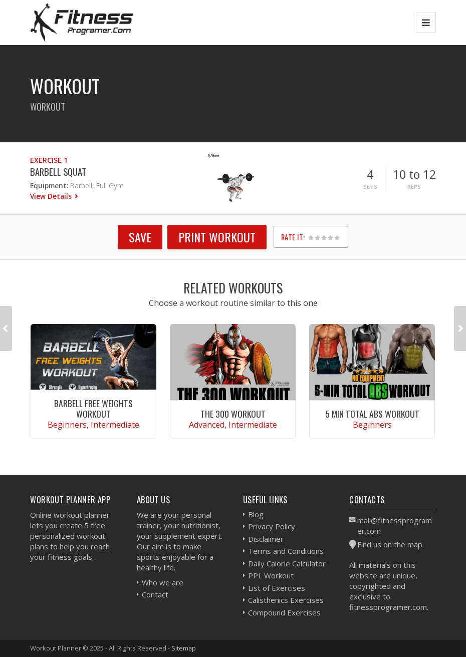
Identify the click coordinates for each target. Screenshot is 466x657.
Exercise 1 (49, 160)
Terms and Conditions (286, 551)
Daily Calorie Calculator (287, 563)
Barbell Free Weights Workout (93, 408)
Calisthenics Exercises (286, 600)
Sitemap (183, 647)
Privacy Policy (271, 526)
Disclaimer (266, 539)
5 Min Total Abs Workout (372, 413)
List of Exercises (276, 588)
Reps (414, 186)
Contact (155, 594)
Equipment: (49, 185)
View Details (52, 196)
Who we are (162, 582)
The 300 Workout (233, 413)
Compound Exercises (284, 612)
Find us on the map (389, 544)
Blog (256, 514)
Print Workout (217, 237)
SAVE (140, 237)
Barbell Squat (58, 171)
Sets (370, 186)
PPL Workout (271, 575)
